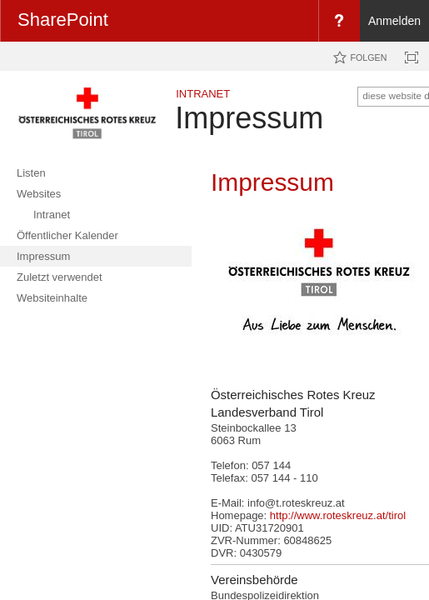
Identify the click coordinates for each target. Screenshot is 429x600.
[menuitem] (339, 21)
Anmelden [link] (394, 21)
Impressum (249, 118)
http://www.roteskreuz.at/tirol (338, 515)
